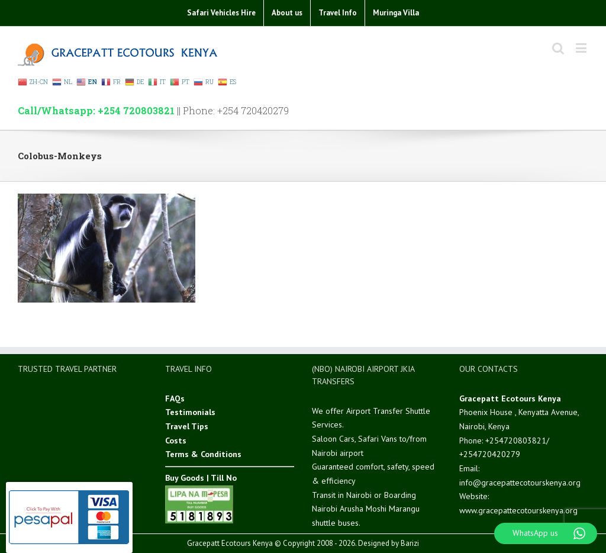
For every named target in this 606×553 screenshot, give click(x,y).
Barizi (410, 543)
